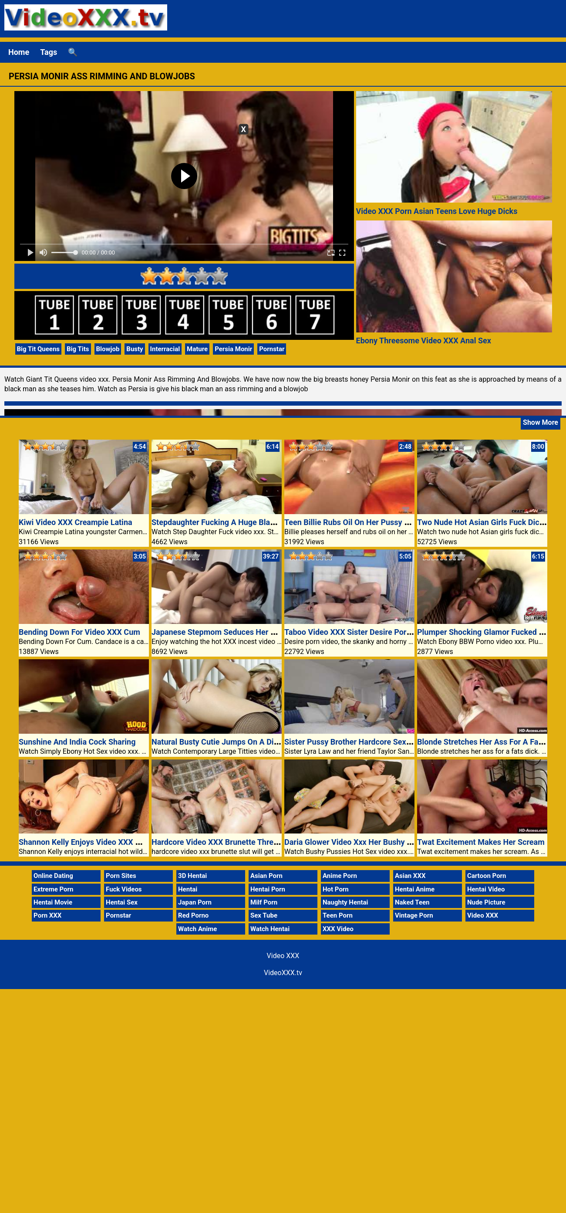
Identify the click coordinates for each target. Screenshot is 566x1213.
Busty (134, 349)
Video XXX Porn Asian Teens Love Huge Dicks (437, 211)
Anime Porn (340, 876)
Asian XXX (410, 876)
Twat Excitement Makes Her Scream (481, 842)
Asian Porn (266, 876)
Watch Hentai (270, 929)
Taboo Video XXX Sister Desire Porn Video (358, 632)
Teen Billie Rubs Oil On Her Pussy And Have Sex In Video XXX (392, 522)
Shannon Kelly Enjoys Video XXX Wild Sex (92, 842)
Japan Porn (195, 902)
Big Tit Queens (38, 349)
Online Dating (53, 876)
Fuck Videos (124, 889)
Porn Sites (121, 876)
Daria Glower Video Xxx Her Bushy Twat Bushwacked (377, 842)
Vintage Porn (414, 915)
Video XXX (482, 915)
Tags (48, 52)
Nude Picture (486, 902)
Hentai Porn (267, 889)
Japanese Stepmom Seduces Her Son (218, 632)
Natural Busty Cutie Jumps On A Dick (217, 741)
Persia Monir (233, 349)
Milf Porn (263, 902)
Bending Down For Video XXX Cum (79, 632)
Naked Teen (412, 902)
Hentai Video (486, 889)
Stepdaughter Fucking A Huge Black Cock (225, 522)
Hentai (187, 889)
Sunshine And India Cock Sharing (77, 741)
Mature (197, 349)
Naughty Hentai (345, 902)
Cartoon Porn (486, 876)
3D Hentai (192, 876)
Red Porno (193, 915)
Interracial (165, 349)
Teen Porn (338, 915)
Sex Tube (263, 915)
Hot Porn (336, 889)
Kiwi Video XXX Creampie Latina (75, 522)
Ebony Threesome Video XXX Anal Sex (423, 340)
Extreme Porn (53, 889)
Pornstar (271, 349)
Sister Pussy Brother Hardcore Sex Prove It (359, 741)
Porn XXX (47, 915)
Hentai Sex (122, 902)
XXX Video (338, 929)
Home (18, 52)
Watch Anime (197, 929)
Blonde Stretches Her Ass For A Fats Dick (490, 741)
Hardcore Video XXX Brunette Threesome (224, 842)
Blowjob (108, 349)
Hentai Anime (415, 889)
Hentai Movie (53, 902)
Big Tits (78, 349)
